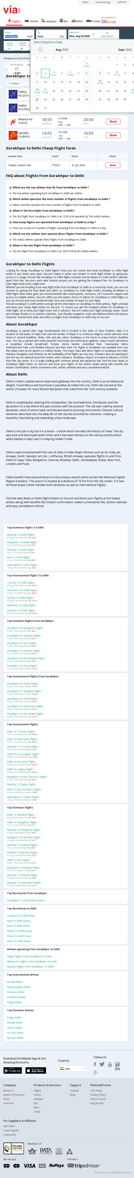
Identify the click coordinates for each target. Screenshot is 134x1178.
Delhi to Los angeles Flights (23, 754)
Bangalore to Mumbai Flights (23, 837)
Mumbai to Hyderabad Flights (24, 882)
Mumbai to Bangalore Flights (23, 829)
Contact (74, 1090)
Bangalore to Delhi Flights (22, 542)
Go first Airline (15, 1032)
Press (6, 1099)
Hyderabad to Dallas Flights (23, 797)
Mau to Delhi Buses (18, 925)
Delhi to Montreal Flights (21, 761)
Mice (36, 1107)
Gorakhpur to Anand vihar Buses (25, 900)
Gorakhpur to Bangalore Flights (25, 628)
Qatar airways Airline (18, 987)
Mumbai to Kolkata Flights (22, 845)
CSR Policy (96, 1090)
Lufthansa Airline (16, 997)
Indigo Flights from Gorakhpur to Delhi (29, 956)
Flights (37, 1090)
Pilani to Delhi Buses (19, 941)
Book (113, 121)
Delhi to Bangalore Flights (22, 822)
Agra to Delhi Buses (18, 920)
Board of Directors (14, 1094)
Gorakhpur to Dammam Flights (25, 706)
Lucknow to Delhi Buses (21, 915)
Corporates (9, 1134)
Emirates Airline (15, 992)
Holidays (38, 1099)
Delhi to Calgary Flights (20, 769)
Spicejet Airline (15, 1037)
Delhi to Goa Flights (18, 860)
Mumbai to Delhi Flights (21, 534)
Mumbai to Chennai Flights (22, 875)
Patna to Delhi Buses (19, 936)
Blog (72, 1094)
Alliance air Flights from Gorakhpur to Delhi (32, 961)
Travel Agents (11, 1130)
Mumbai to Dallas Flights (21, 784)
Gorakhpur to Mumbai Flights (24, 635)
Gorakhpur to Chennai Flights (23, 650)
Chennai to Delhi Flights (20, 549)
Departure (74, 32)
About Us (8, 1090)
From (7, 32)
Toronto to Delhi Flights (21, 582)
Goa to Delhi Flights (18, 557)
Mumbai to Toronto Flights (22, 746)
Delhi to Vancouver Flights (22, 739)
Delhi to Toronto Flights (21, 731)
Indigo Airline (14, 1002)
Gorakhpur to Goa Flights (21, 643)
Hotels (37, 1094)
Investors (8, 1103)
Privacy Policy (98, 1094)
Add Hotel (8, 1126)
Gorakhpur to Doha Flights (22, 698)
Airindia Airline (15, 981)
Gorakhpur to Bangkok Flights (24, 691)
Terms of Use (98, 1099)
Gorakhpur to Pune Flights (22, 665)
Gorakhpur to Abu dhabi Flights (25, 713)
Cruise (37, 1111)
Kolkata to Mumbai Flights (22, 852)
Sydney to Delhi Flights (20, 597)
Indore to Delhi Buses (19, 931)
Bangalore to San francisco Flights (27, 776)
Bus (36, 1103)
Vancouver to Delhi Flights (22, 590)
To (39, 32)
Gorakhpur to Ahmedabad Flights (26, 658)
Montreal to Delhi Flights (21, 605)
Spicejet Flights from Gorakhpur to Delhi (30, 966)
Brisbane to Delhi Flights (21, 610)
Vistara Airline (14, 1027)
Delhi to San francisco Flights (24, 789)
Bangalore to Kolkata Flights (23, 867)
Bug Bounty (97, 1103)
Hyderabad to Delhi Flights (22, 565)
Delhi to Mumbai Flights (21, 814)
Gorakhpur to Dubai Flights (22, 683)
